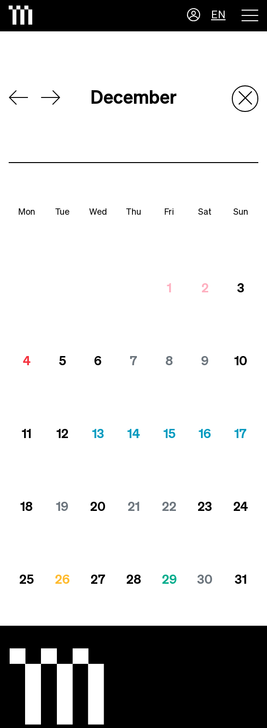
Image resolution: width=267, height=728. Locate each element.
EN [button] (218, 15)
